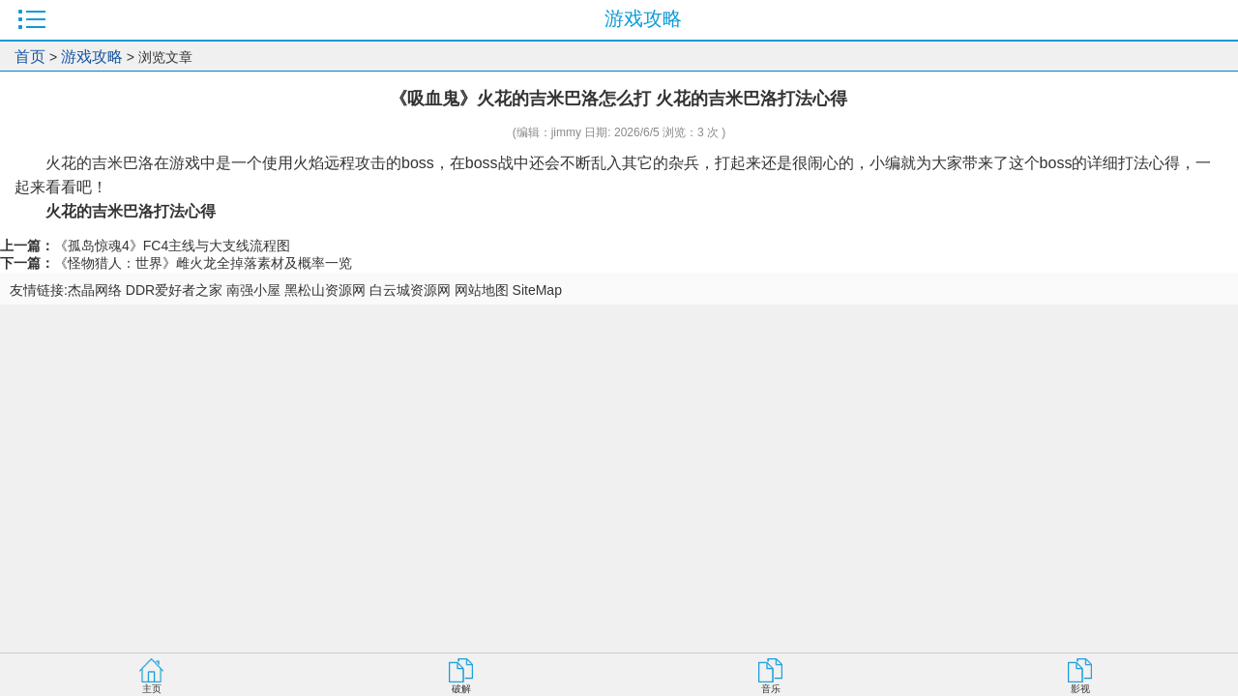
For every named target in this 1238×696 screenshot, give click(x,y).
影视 (1080, 688)
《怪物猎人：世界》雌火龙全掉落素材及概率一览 (203, 263)
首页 (30, 56)
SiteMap (537, 290)
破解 (461, 688)
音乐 (771, 688)
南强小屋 (253, 290)
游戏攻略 (92, 56)
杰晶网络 (95, 290)
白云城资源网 (410, 290)
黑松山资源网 (325, 290)
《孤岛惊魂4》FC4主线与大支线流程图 (172, 245)
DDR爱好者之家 (174, 290)
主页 (152, 688)
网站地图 (482, 290)
